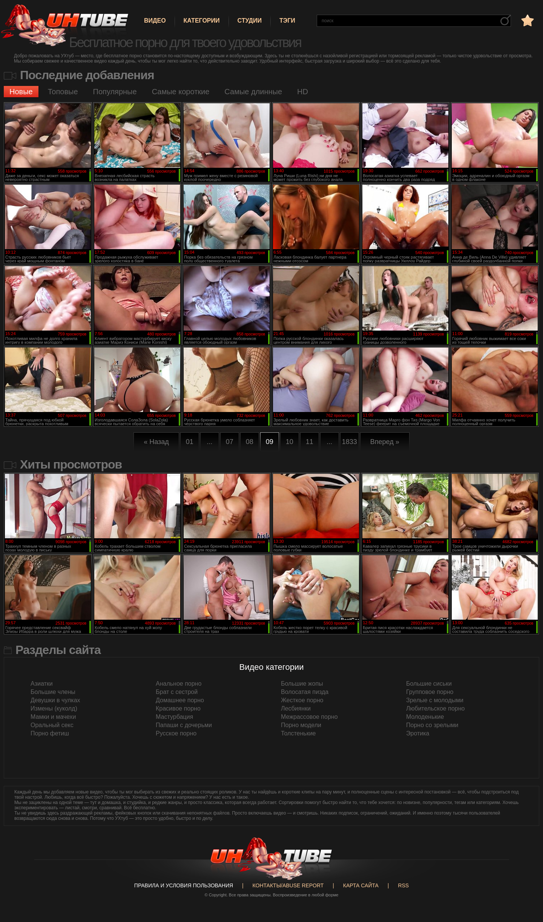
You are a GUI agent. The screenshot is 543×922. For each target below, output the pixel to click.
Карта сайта (361, 885)
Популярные (115, 91)
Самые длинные (253, 91)
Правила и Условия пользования (183, 885)
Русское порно (176, 733)
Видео (155, 20)
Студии (250, 20)
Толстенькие (298, 733)
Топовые (63, 91)
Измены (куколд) (54, 708)
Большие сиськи (429, 683)
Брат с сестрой (177, 692)
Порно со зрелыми (432, 725)
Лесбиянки (296, 708)
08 (249, 442)
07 (229, 442)
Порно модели (301, 725)
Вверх (526, 865)
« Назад (156, 442)
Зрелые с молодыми (434, 700)
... (209, 442)
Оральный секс (52, 725)
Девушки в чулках (55, 700)
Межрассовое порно (309, 717)
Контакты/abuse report (288, 885)
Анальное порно (178, 683)
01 (189, 442)
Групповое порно (429, 692)
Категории (202, 20)
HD (302, 91)
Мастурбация (174, 717)
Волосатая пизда (304, 692)
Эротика (417, 733)
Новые (21, 91)
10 (289, 442)
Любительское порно (435, 708)
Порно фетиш (50, 733)
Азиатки (42, 683)
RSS (403, 885)
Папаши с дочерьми (184, 725)
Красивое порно (178, 708)
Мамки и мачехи (53, 717)
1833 (349, 442)
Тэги (287, 20)
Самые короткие (181, 91)
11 (309, 442)
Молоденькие (425, 717)
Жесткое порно (302, 700)
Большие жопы (302, 683)
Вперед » (384, 442)
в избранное (527, 20)
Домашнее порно (180, 700)
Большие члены (53, 692)
